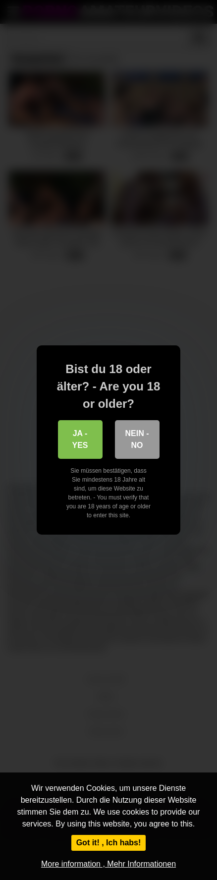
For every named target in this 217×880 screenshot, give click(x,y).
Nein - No (137, 439)
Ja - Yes (80, 439)
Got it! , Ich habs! (108, 842)
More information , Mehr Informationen (108, 864)
